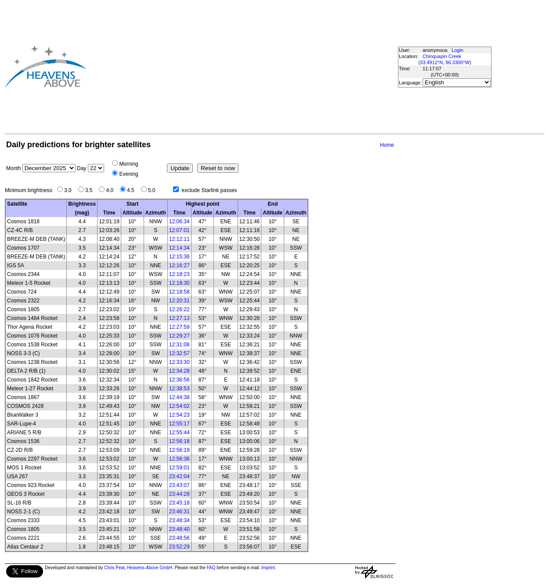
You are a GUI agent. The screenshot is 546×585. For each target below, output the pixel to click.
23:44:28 (179, 494)
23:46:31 (179, 512)
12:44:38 (179, 397)
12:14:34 (179, 248)
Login (457, 50)
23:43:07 (179, 485)
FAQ (211, 567)
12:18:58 (179, 292)
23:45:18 (179, 503)
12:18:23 (179, 274)
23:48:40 (179, 529)
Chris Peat (114, 567)
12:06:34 (179, 221)
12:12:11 (179, 239)
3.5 (91, 190)
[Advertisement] (226, 66)
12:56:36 (179, 459)
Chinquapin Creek (442, 56)
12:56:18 (179, 441)
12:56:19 (179, 450)
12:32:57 (179, 353)
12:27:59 (179, 327)
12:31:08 (179, 345)
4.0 (112, 190)
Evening (128, 174)
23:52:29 (179, 547)
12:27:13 (179, 318)
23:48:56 (179, 538)
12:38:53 (179, 388)
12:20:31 (179, 301)
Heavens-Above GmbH (149, 567)
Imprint (268, 567)
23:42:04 (179, 476)
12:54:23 (179, 415)
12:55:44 (179, 432)
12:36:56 (179, 380)
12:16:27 (179, 265)
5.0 (154, 190)
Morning (128, 164)
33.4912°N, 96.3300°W (445, 62)
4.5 (133, 190)
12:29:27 (179, 336)
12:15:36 (179, 257)
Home (387, 145)
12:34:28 (179, 371)
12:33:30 (179, 362)
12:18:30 (179, 283)
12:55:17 (179, 424)
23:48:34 (179, 520)
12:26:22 (179, 309)
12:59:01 (179, 468)
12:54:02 (179, 406)
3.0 (70, 190)
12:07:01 (179, 230)
